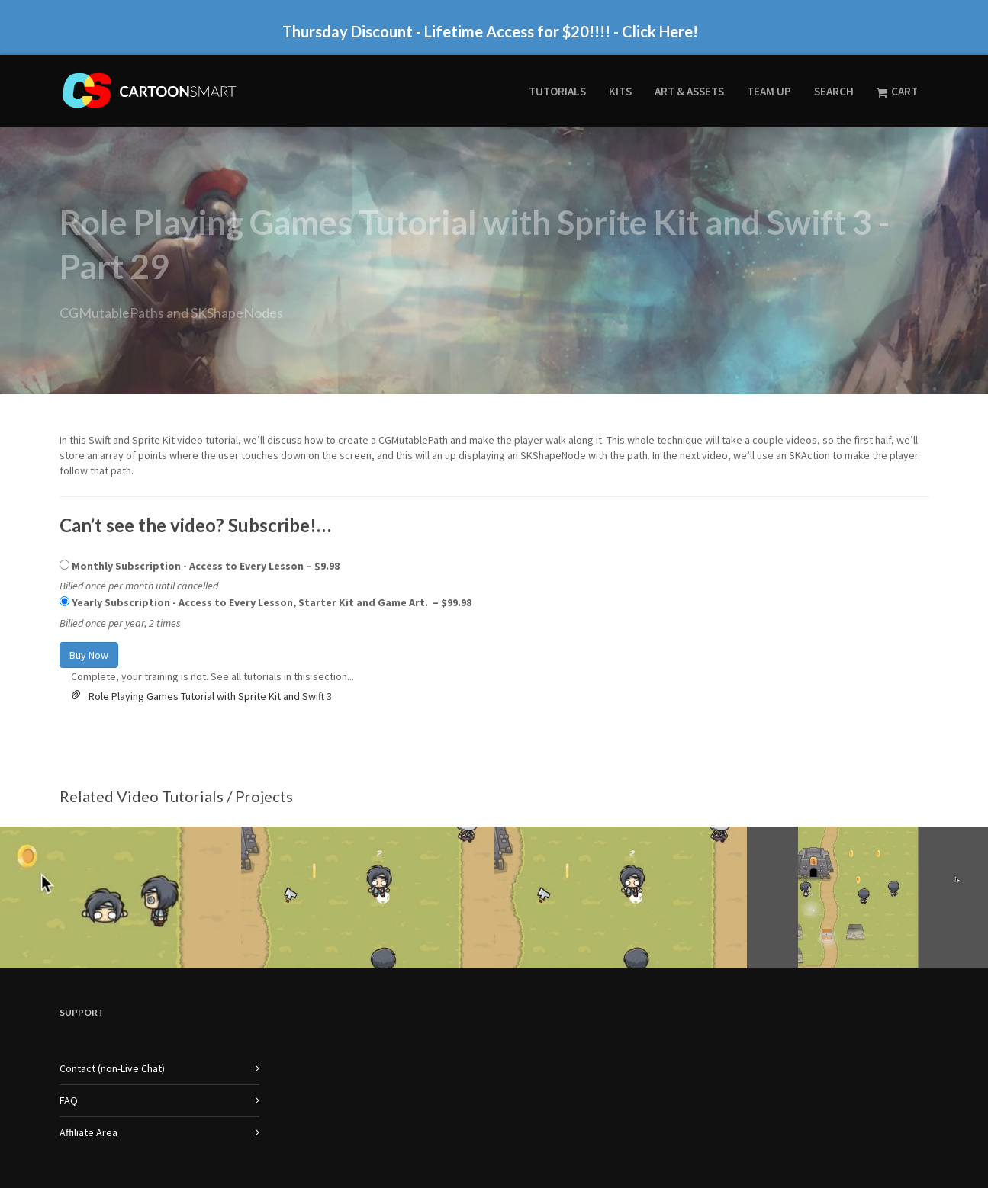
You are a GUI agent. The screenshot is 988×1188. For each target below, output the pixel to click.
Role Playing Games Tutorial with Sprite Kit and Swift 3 (210, 595)
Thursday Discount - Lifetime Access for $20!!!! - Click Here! (490, 31)
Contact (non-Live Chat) (112, 967)
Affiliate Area (88, 1032)
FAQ (69, 1000)
